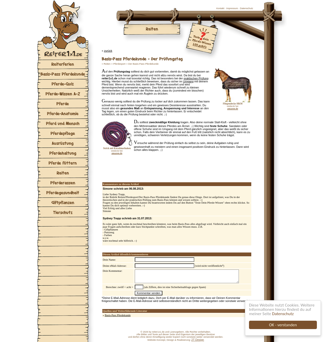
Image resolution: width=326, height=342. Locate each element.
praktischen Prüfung (196, 78)
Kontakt (220, 8)
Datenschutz (283, 313)
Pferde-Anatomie (63, 113)
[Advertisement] (161, 165)
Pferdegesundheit (62, 192)
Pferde (62, 103)
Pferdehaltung (62, 153)
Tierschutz (62, 212)
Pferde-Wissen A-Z (63, 93)
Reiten (63, 172)
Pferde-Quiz (63, 83)
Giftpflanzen (62, 202)
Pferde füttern (63, 163)
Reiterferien (62, 64)
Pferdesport (119, 64)
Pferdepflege (63, 133)
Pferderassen (62, 182)
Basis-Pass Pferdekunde (63, 74)
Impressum (232, 8)
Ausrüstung (62, 143)
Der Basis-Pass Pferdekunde (143, 64)
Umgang (188, 81)
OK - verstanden (283, 325)
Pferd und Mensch (63, 123)
